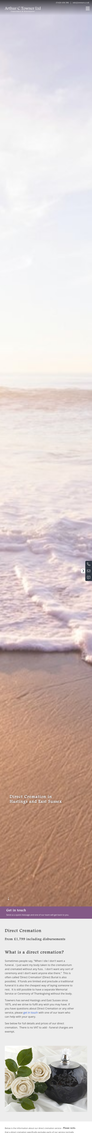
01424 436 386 (62, 3)
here (20, 1125)
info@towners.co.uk (81, 3)
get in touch (30, 997)
